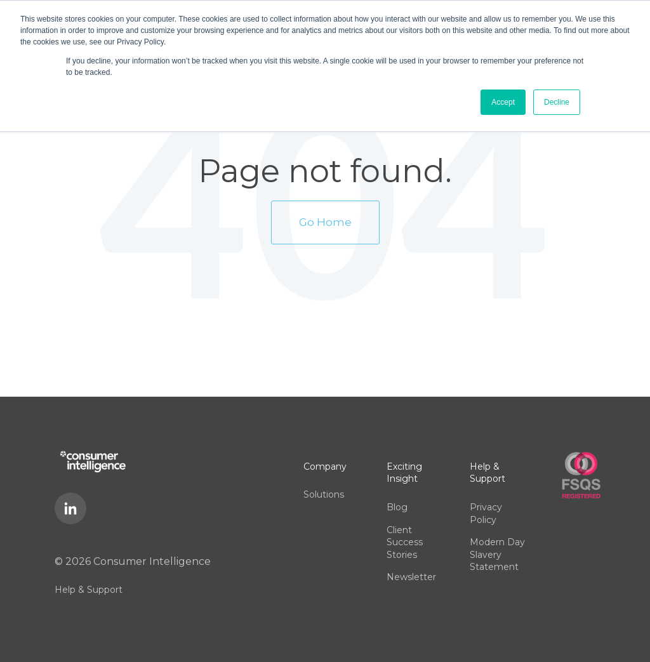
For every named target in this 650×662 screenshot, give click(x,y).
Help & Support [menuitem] (89, 589)
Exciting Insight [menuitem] (404, 473)
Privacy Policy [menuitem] (486, 513)
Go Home (325, 222)
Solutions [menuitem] (323, 494)
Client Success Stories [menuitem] (405, 542)
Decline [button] (556, 102)
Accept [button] (503, 102)
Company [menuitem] (325, 466)
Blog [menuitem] (397, 507)
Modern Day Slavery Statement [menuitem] (497, 554)
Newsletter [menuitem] (411, 577)
